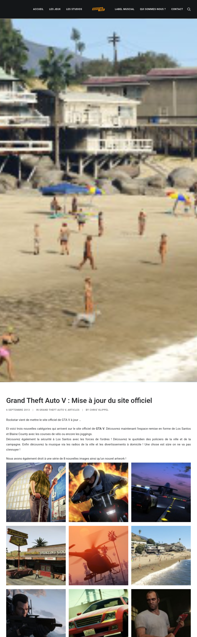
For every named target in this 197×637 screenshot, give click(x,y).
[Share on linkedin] (98, 620)
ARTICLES (73, 347)
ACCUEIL (38, 9)
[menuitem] (38, 9)
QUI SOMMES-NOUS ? (153, 9)
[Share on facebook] (77, 620)
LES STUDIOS (74, 9)
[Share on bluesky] (108, 620)
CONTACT (177, 9)
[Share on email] (119, 620)
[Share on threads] (88, 620)
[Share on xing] (114, 620)
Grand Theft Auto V (53, 347)
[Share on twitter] (83, 620)
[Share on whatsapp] (103, 620)
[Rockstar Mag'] (98, 9)
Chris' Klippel (99, 347)
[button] (189, 9)
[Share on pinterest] (93, 620)
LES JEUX (55, 9)
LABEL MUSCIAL (124, 9)
